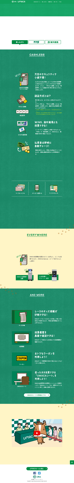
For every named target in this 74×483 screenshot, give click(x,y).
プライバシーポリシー (39, 479)
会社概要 (32, 479)
